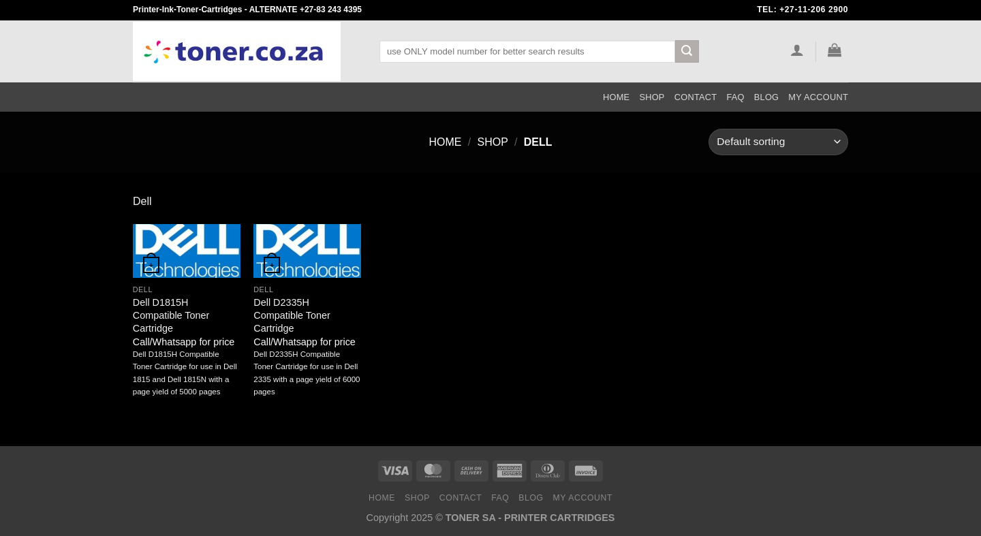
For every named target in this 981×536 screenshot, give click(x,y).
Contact (695, 97)
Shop (651, 97)
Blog (766, 97)
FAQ (735, 97)
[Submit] (686, 51)
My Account (818, 97)
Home (616, 97)
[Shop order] (778, 142)
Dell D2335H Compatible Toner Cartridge (291, 315)
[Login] (796, 50)
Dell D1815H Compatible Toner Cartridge (171, 315)
